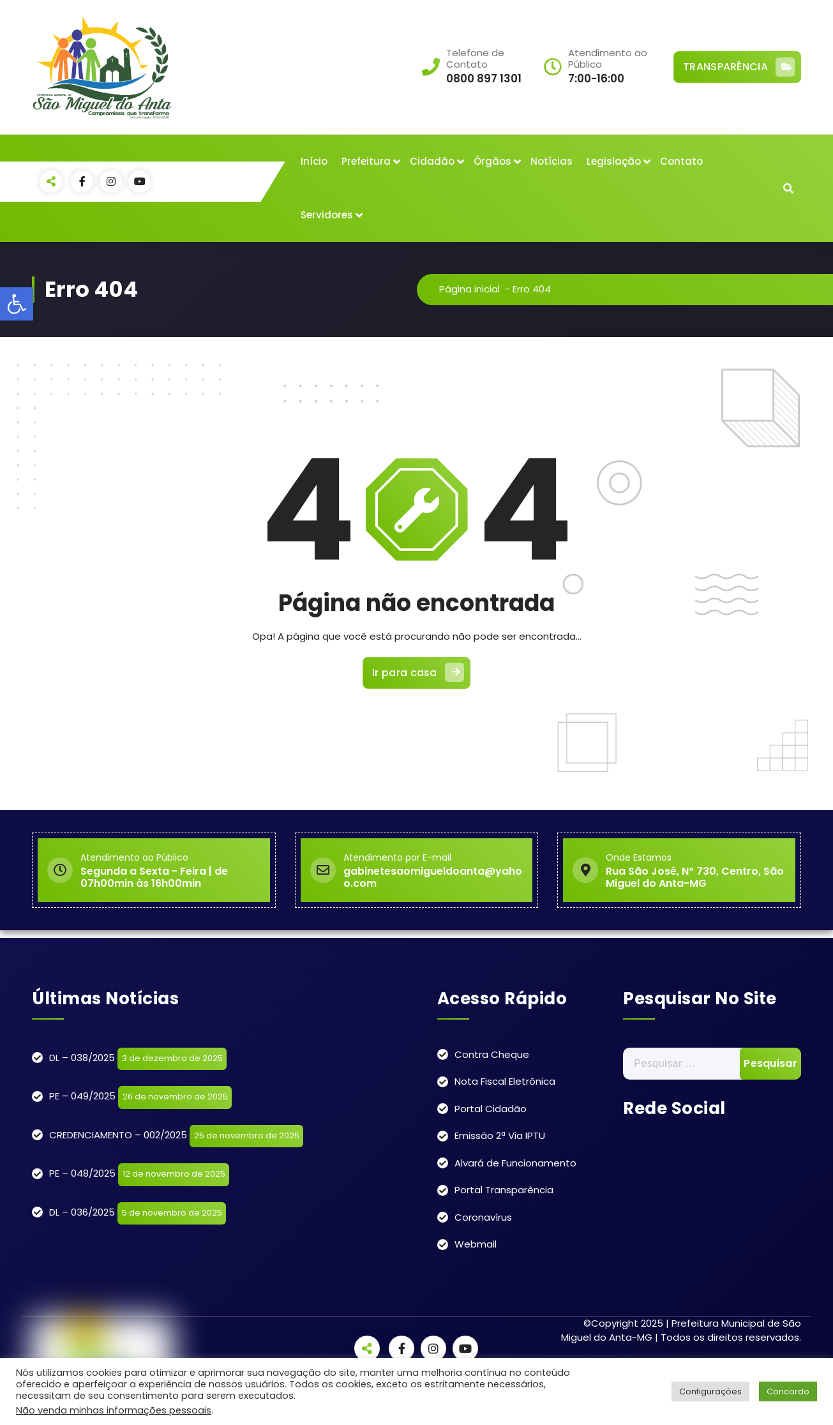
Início (314, 161)
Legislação (614, 161)
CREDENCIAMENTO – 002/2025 (118, 1135)
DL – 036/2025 (82, 1212)
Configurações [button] (710, 1391)
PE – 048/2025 (82, 1173)
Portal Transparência (503, 1189)
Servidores (327, 215)
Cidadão (432, 161)
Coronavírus (483, 1217)
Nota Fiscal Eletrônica (504, 1081)
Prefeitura (366, 161)
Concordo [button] (788, 1391)
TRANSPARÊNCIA (739, 67)
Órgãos (492, 161)
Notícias (551, 161)
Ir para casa (418, 672)
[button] (16, 303)
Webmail (475, 1244)
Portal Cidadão (490, 1108)
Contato (681, 161)
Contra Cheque (491, 1054)
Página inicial (469, 289)
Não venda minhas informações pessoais (113, 1410)
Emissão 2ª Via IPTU (499, 1135)
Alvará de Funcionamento (515, 1163)
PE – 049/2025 (82, 1096)
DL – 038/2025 (82, 1057)
